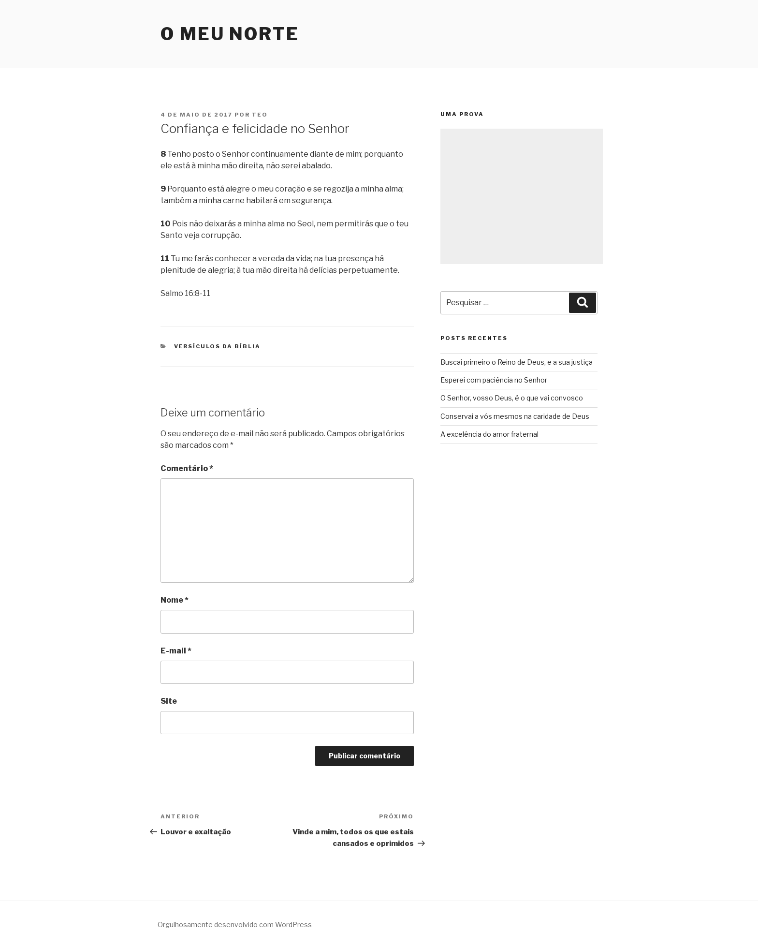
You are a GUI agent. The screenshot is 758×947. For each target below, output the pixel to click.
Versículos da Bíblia (217, 346)
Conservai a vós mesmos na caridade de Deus (514, 416)
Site (168, 701)
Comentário (186, 468)
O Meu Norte (229, 33)
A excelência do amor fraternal (489, 434)
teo (260, 114)
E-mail (175, 650)
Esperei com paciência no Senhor (493, 380)
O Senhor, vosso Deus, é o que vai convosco (511, 398)
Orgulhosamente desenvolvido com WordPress (235, 924)
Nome (174, 600)
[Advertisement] (521, 196)
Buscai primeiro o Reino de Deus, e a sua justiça (516, 362)
